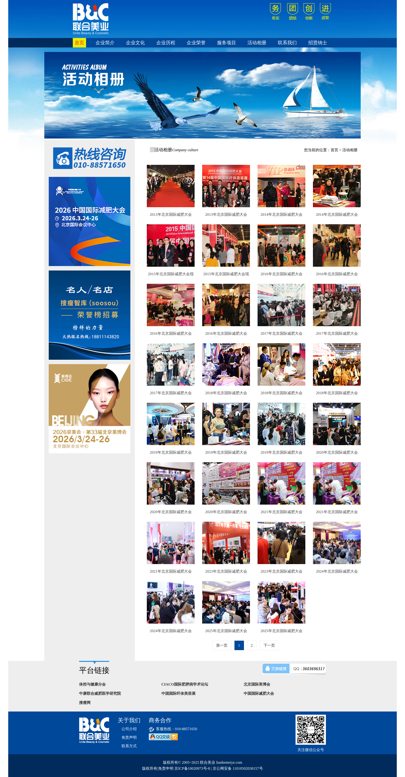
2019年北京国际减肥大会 (171, 452)
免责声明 (129, 737)
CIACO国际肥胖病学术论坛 (184, 684)
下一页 (269, 645)
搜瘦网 (84, 702)
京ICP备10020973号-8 (192, 768)
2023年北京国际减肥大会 (226, 571)
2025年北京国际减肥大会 (226, 631)
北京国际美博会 (257, 684)
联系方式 (129, 746)
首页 (79, 42)
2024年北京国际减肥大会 (337, 571)
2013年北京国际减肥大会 (171, 214)
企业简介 (105, 42)
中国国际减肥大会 (259, 693)
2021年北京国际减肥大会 (281, 512)
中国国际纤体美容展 (178, 693)
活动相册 (256, 42)
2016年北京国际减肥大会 (281, 274)
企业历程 (165, 42)
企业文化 (135, 42)
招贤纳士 (317, 42)
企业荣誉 (196, 42)
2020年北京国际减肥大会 (337, 452)
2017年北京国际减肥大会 (281, 333)
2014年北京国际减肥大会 (281, 214)
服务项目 (226, 42)
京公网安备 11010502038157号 (238, 768)
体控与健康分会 (92, 684)
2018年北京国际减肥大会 (226, 393)
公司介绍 (129, 729)
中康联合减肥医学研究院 (100, 693)
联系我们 (287, 42)
